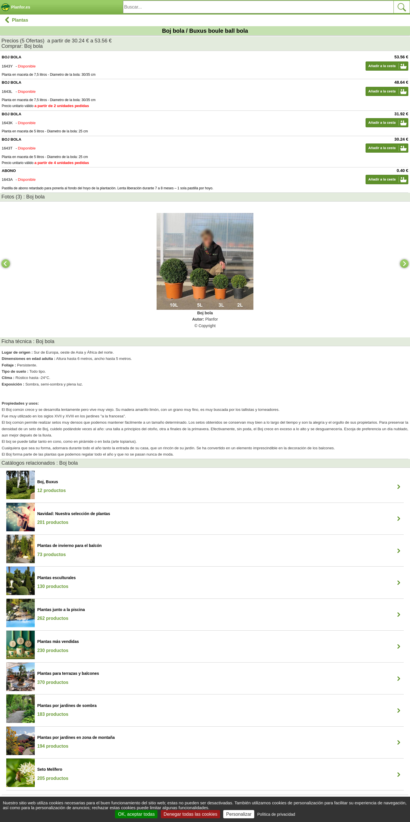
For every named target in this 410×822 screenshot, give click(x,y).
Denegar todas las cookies (191, 814)
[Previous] (5, 263)
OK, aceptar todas (136, 814)
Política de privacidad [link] (276, 814)
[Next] (404, 263)
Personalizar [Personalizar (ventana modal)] (238, 814)
